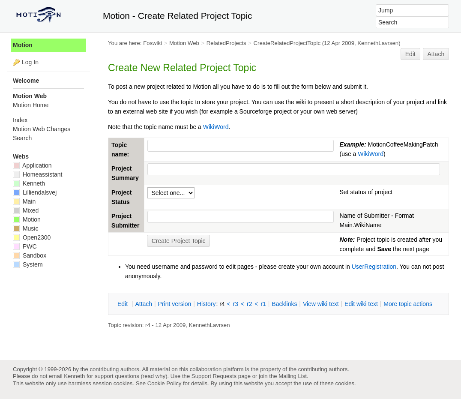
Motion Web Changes (41, 129)
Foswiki (152, 43)
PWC (25, 246)
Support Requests (214, 376)
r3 (235, 303)
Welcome (26, 80)
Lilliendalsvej (35, 192)
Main (24, 201)
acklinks (284, 303)
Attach (436, 54)
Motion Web (184, 43)
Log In (30, 62)
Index (20, 120)
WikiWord (216, 126)
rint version (175, 303)
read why (154, 376)
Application (32, 165)
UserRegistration (374, 266)
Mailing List (292, 376)
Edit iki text (361, 303)
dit (123, 303)
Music (25, 228)
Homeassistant (37, 174)
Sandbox (29, 255)
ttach (143, 303)
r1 (263, 303)
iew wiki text (321, 303)
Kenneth (29, 183)
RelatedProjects (226, 43)
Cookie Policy (164, 383)
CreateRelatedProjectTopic (287, 43)
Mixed (26, 210)
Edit (410, 54)
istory (206, 303)
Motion (23, 45)
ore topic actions (407, 303)
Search (22, 138)
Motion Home (30, 105)
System (28, 264)
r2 (249, 303)
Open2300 (32, 237)
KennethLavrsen (377, 43)
